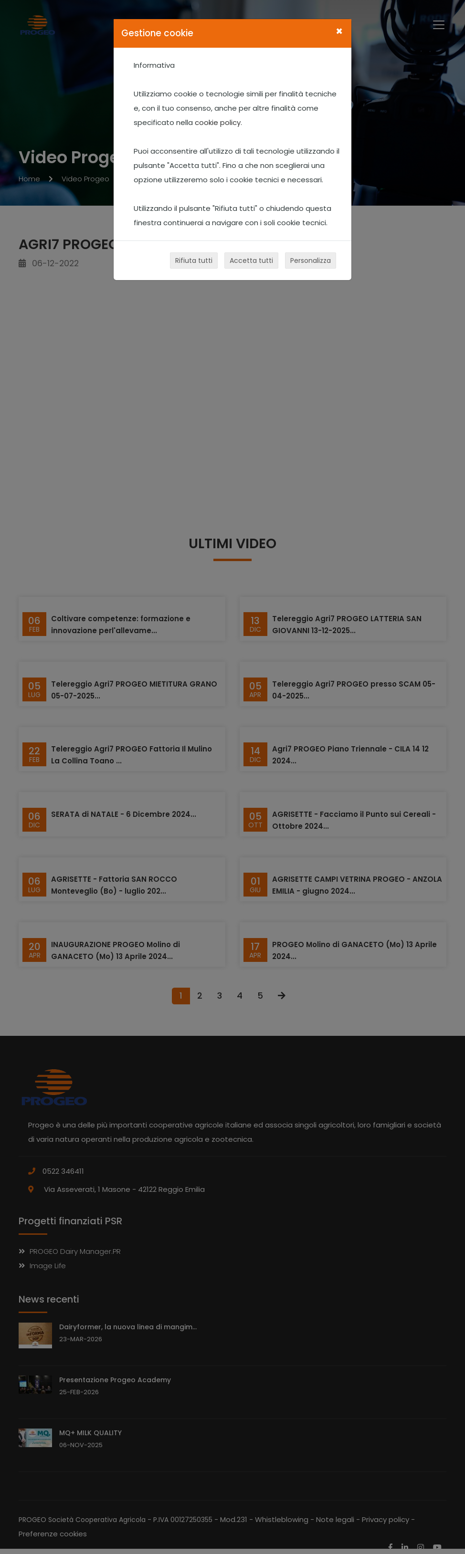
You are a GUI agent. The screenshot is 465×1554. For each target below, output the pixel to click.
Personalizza (310, 260)
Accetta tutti (251, 260)
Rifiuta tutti (193, 260)
